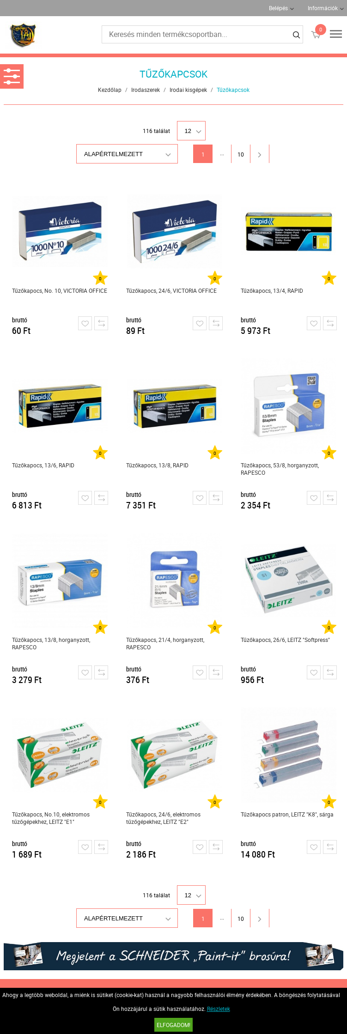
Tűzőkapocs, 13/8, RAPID (157, 465)
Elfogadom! (173, 1024)
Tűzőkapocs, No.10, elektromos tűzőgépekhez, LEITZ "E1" (51, 817)
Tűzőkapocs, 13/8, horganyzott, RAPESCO (51, 643)
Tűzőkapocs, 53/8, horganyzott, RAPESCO (280, 468)
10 (240, 154)
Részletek (218, 1008)
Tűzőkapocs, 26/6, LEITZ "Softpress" (285, 639)
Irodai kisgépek (188, 89)
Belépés (278, 8)
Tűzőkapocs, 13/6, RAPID (43, 465)
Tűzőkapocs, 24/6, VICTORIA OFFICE (171, 290)
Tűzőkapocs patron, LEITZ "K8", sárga (287, 814)
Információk (323, 8)
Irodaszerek (145, 89)
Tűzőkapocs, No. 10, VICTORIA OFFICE (59, 290)
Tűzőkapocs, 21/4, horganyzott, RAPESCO (165, 643)
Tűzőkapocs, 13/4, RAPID (272, 290)
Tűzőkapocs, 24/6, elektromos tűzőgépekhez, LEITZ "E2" (163, 817)
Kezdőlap (110, 89)
